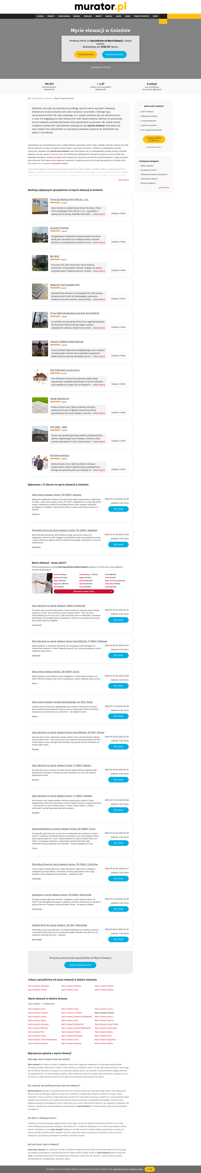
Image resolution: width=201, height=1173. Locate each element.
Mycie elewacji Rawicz (104, 1032)
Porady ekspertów (122, 17)
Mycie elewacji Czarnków (72, 1013)
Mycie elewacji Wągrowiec (105, 1040)
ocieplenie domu (56, 155)
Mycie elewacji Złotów (104, 1044)
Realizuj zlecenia (114, 55)
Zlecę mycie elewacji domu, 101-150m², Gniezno (56, 495)
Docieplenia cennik (148, 171)
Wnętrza (95, 17)
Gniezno (49, 99)
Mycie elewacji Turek (70, 1040)
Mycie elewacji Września (72, 1044)
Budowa (69, 17)
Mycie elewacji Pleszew (71, 1032)
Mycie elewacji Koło (70, 1021)
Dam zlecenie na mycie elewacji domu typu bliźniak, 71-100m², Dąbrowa (69, 641)
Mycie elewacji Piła (36, 1032)
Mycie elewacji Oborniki (38, 1029)
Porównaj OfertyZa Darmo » (154, 140)
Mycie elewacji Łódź (70, 990)
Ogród (103, 17)
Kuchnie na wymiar (148, 126)
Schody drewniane (147, 121)
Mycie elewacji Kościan (104, 1021)
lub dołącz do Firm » (154, 148)
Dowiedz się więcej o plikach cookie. (128, 1169)
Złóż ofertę (118, 509)
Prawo (110, 17)
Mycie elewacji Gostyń (37, 1017)
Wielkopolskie (37, 99)
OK (149, 1169)
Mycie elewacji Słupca (37, 1036)
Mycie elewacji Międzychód (73, 1025)
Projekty (47, 17)
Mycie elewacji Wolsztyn (38, 1044)
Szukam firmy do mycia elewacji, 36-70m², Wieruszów (59, 925)
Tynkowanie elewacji (149, 179)
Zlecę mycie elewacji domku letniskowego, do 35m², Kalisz (62, 702)
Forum (133, 17)
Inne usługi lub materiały (150, 131)
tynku (66, 176)
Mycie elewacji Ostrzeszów (106, 1029)
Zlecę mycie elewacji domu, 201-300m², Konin (55, 672)
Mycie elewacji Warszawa (38, 986)
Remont (87, 17)
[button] (123, 180)
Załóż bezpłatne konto (80, 965)
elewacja (56, 179)
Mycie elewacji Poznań (37, 990)
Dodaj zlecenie (86, 55)
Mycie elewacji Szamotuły (72, 1036)
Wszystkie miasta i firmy (87, 592)
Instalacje (78, 17)
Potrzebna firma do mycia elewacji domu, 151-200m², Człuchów (65, 865)
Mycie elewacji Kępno (37, 1021)
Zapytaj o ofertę (118, 214)
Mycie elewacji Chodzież (38, 1013)
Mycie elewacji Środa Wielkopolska (42, 1040)
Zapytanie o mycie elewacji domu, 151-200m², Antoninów (61, 895)
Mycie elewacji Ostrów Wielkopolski (76, 1029)
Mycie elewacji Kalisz (37, 1009)
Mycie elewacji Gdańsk (104, 990)
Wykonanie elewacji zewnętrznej (154, 175)
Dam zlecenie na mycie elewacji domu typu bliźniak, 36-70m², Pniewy (68, 733)
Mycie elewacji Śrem (103, 1036)
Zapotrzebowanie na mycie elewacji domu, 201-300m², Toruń (64, 829)
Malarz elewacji (147, 166)
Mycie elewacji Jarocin (104, 1017)
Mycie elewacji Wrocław (71, 986)
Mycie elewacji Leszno (104, 1009)
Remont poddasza (148, 184)
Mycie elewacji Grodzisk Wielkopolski (77, 1017)
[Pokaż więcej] (98, 214)
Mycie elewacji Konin (70, 1009)
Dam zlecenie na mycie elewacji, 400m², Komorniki (58, 606)
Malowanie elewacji (148, 117)
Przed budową (58, 17)
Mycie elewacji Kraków (104, 986)
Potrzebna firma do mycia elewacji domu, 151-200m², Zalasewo (64, 531)
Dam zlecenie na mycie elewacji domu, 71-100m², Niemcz (61, 766)
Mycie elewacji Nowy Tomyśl (106, 1025)
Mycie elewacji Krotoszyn (38, 1025)
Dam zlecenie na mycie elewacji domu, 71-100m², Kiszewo (62, 796)
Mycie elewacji (34, 1004)
